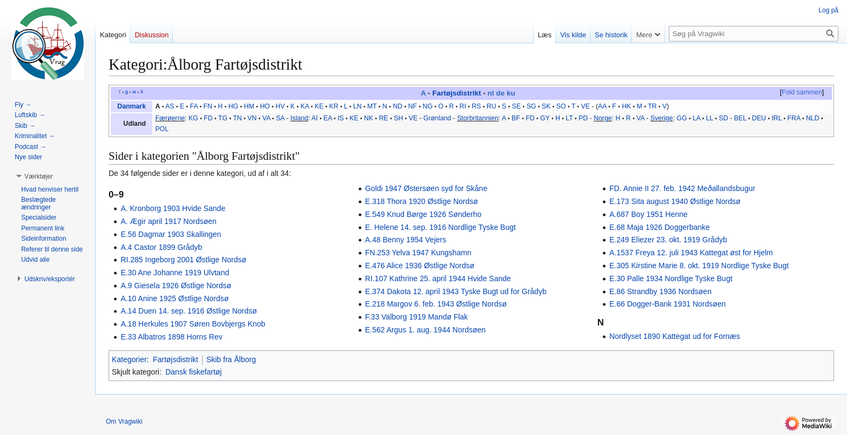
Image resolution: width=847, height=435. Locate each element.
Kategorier (129, 359)
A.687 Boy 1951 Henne (648, 214)
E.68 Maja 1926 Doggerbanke (659, 227)
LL (709, 118)
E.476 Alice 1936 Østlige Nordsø (419, 265)
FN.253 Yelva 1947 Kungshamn (418, 252)
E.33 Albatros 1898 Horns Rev (171, 336)
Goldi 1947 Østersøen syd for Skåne (426, 188)
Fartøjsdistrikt (456, 93)
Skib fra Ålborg (231, 359)
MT (372, 106)
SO (561, 106)
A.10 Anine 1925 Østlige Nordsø (174, 298)
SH (398, 118)
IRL (776, 118)
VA (267, 118)
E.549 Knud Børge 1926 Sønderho (423, 214)
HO (265, 106)
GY (545, 118)
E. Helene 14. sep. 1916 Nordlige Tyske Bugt (440, 227)
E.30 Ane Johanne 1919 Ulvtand (174, 272)
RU (491, 106)
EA (328, 118)
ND (397, 106)
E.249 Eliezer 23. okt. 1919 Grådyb (668, 239)
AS (169, 106)
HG (233, 106)
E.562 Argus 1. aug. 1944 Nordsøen (425, 329)
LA (696, 118)
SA (280, 118)
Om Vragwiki (124, 421)
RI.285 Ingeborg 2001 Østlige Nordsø (183, 259)
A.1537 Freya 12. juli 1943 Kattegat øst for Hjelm (691, 252)
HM (249, 106)
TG (222, 118)
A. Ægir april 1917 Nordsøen (168, 221)
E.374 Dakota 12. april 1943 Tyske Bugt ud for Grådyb (456, 291)
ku (511, 93)
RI (463, 106)
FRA (794, 118)
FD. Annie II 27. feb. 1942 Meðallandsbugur (682, 188)
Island (299, 118)
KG (193, 118)
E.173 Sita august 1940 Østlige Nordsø (675, 201)
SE (516, 106)
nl (491, 93)
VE (585, 106)
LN (357, 106)
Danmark (131, 106)
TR (652, 106)
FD (208, 118)
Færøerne (170, 118)
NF (412, 106)
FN (207, 106)
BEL (740, 118)
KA (304, 106)
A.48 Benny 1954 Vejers (405, 239)
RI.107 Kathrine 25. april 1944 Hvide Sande (438, 278)
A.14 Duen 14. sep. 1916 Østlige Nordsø (188, 311)
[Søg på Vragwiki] (753, 34)
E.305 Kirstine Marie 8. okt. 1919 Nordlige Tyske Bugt (699, 265)
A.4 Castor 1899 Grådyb (161, 247)
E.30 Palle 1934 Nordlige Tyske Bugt (670, 278)
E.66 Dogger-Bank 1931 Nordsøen (667, 304)
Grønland (437, 118)
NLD (812, 118)
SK (546, 106)
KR (333, 106)
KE (318, 106)
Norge (603, 118)
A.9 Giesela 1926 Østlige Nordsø (175, 285)
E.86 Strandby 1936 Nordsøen (660, 291)
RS (476, 106)
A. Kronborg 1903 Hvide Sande (172, 208)
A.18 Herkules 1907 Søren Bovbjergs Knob (192, 324)
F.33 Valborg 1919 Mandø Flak (416, 316)
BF (516, 118)
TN (237, 118)
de (500, 93)
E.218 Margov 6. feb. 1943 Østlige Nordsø (436, 304)
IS (341, 118)
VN (252, 118)
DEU (759, 118)
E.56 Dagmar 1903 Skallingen (170, 234)
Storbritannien (478, 118)
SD (723, 118)
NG (427, 106)
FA (194, 106)
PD (583, 118)
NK (368, 118)
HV (280, 106)
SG (531, 106)
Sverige (661, 118)
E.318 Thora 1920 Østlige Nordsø (421, 201)
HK (626, 106)
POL (162, 129)
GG (682, 118)
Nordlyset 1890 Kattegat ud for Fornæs (674, 336)
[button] (38, 176)
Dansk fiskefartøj (193, 372)
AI (315, 118)
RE (383, 118)
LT (569, 118)
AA (602, 106)
